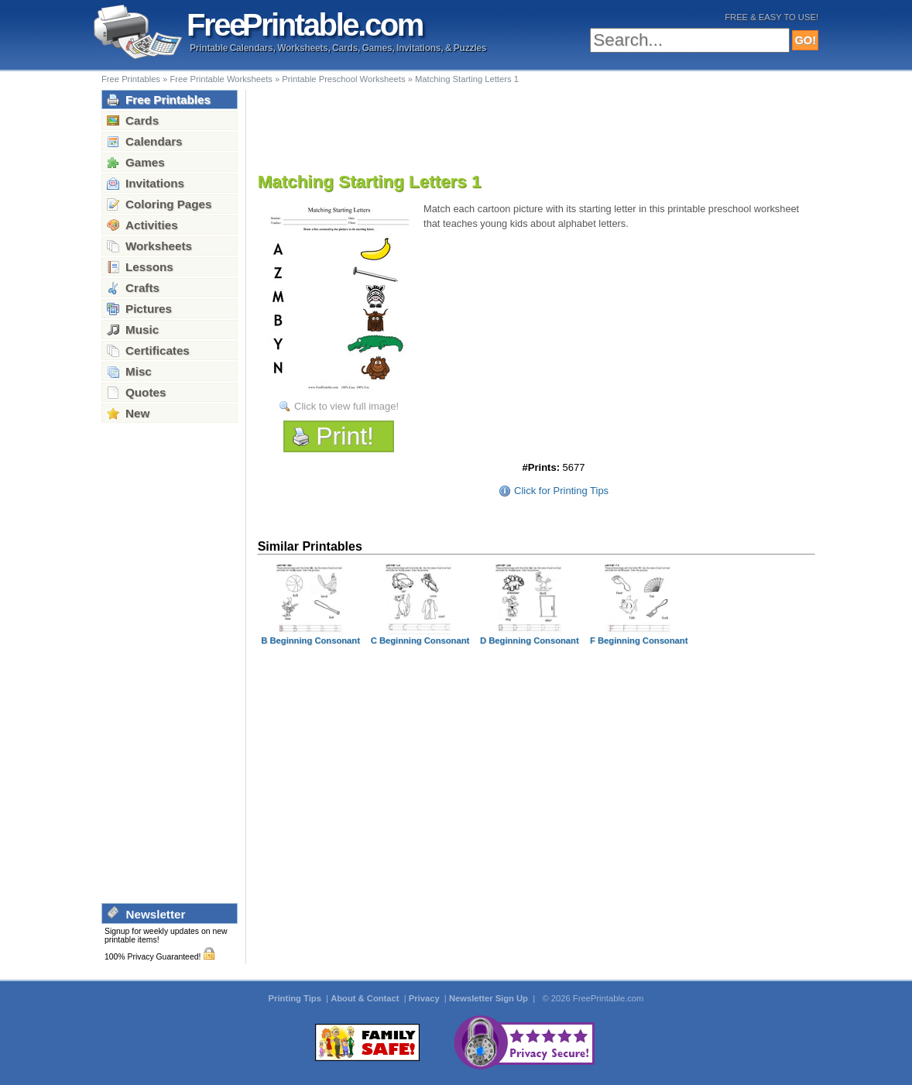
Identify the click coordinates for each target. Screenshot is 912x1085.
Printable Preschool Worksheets (343, 79)
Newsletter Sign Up (489, 998)
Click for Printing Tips (561, 490)
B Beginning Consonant (310, 640)
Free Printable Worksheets (221, 79)
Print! (345, 436)
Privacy (425, 998)
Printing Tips (296, 998)
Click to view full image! (346, 406)
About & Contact (366, 998)
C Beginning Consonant (420, 640)
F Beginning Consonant (638, 640)
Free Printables (130, 79)
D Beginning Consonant (529, 640)
